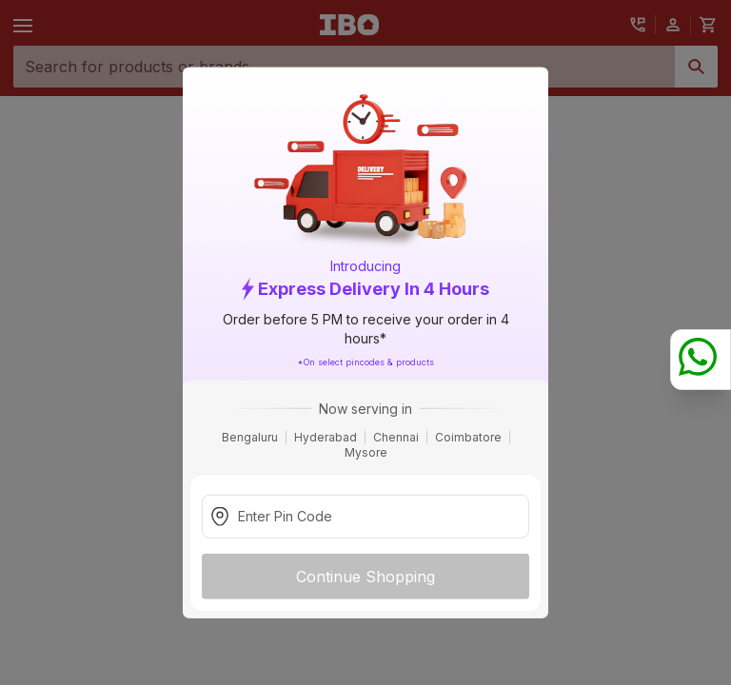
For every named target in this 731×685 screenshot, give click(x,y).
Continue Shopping (365, 575)
